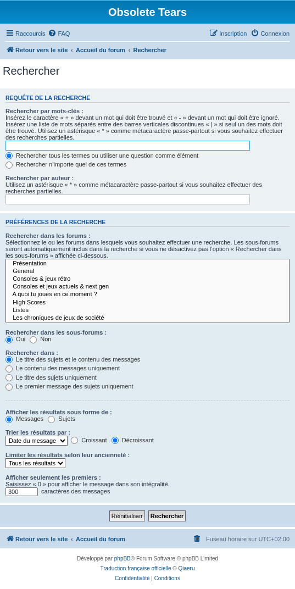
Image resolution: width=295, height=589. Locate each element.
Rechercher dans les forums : (48, 235)
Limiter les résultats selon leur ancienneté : (67, 455)
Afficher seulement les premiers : (53, 477)
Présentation (147, 264)
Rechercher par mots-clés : (44, 111)
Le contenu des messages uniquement (62, 368)
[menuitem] (59, 33)
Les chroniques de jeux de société (147, 318)
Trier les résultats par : (37, 432)
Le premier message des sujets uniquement (69, 386)
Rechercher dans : (31, 352)
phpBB (122, 558)
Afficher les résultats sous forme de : (58, 412)
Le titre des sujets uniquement (51, 377)
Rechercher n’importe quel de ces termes (65, 164)
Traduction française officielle (136, 568)
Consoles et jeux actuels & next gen (147, 287)
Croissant (89, 440)
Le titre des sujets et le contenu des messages (72, 359)
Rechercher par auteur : (39, 178)
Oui (15, 339)
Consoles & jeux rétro (147, 279)
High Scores (147, 303)
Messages (24, 418)
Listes (147, 310)
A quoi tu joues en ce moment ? (147, 294)
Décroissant (133, 440)
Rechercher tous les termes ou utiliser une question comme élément (101, 155)
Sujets (61, 418)
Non (40, 339)
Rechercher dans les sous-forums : (56, 332)
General (147, 271)
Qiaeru (186, 568)
